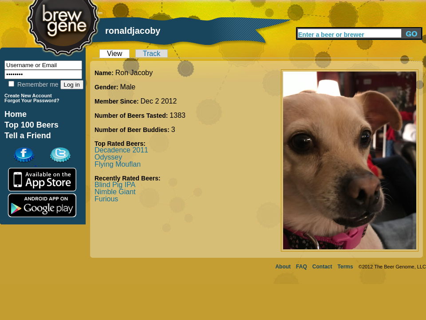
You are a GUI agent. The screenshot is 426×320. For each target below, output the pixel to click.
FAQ (301, 267)
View (114, 53)
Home (15, 114)
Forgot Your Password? (31, 100)
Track (151, 53)
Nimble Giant (115, 192)
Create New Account (28, 95)
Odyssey (108, 157)
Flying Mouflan (118, 164)
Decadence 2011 (121, 150)
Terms (345, 267)
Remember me (33, 84)
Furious (106, 199)
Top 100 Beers (31, 124)
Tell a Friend (27, 135)
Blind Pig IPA (115, 184)
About (283, 267)
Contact (322, 267)
